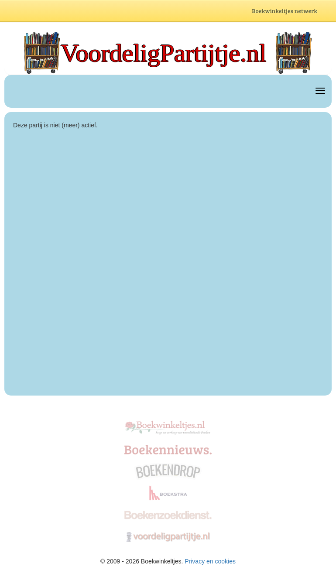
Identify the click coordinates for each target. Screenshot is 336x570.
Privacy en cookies (210, 561)
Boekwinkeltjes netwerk (293, 11)
